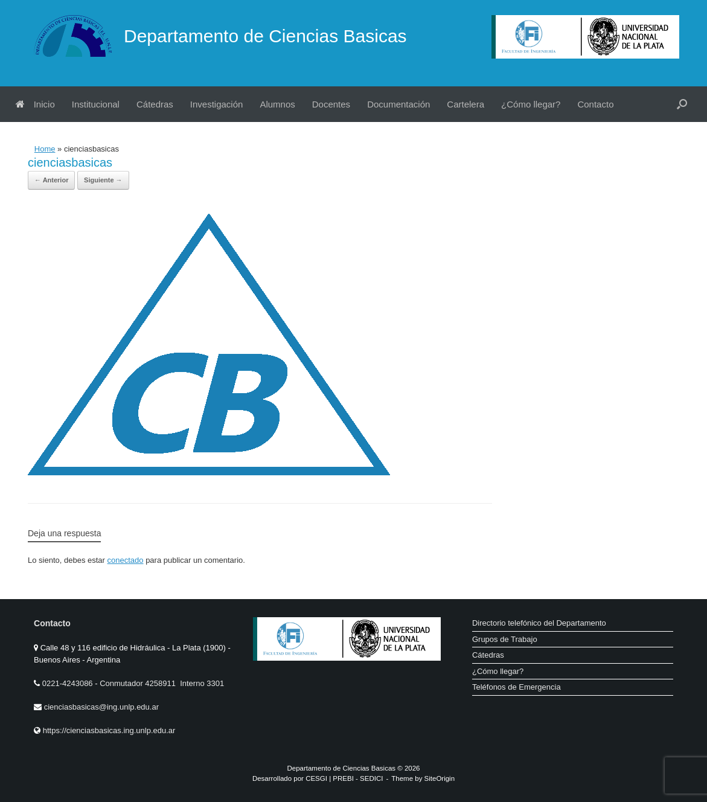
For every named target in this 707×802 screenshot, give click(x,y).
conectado (125, 560)
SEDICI (371, 778)
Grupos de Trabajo (504, 639)
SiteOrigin (439, 778)
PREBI (343, 778)
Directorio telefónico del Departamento (539, 622)
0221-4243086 (68, 683)
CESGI (317, 778)
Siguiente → (103, 180)
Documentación (398, 104)
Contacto (595, 104)
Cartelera (465, 104)
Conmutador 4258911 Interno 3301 (161, 683)
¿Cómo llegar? (530, 104)
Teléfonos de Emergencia (516, 686)
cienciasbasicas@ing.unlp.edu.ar (101, 706)
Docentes (331, 104)
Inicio (35, 104)
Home (45, 148)
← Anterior (51, 180)
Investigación (216, 104)
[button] (682, 104)
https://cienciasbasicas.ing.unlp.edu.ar (109, 730)
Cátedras (154, 104)
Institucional (96, 104)
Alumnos (277, 104)
